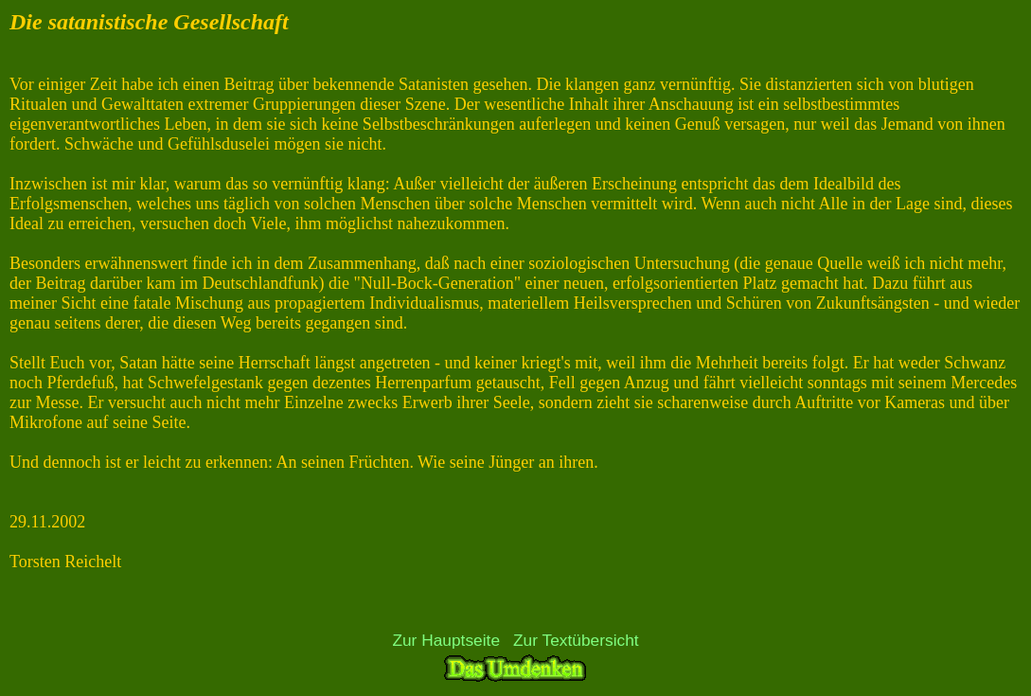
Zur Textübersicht (576, 640)
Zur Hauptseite (446, 640)
